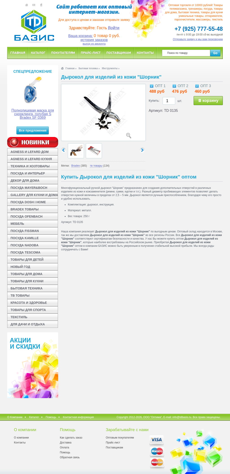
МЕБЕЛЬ (17, 223)
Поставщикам (118, 53)
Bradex (75, 165)
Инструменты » (110, 68)
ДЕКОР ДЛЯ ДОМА (25, 180)
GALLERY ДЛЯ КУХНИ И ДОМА (34, 195)
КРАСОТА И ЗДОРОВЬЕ (29, 302)
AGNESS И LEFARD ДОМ (30, 152)
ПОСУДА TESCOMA (25, 252)
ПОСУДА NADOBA (24, 245)
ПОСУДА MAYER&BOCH (29, 188)
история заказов (94, 40)
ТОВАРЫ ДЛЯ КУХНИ (27, 281)
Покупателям (63, 53)
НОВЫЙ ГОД (20, 267)
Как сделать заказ (71, 437)
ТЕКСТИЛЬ (19, 317)
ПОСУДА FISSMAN (25, 231)
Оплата (64, 447)
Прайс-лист (91, 53)
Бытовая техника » (89, 68)
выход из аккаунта (94, 43)
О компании (21, 437)
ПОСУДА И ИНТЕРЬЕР (28, 173)
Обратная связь (70, 457)
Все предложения (32, 130)
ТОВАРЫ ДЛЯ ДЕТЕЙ (27, 259)
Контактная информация (78, 417)
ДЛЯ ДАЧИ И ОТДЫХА (28, 324)
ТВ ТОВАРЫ (20, 295)
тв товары (96, 165)
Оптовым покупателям (120, 437)
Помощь (51, 417)
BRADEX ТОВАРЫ (25, 209)
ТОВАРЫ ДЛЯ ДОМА (26, 274)
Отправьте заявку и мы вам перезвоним (198, 39)
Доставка (65, 442)
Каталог (38, 53)
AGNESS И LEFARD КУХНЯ (31, 159)
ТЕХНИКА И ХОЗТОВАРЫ (30, 166)
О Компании (14, 417)
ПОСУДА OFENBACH (26, 216)
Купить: (154, 100)
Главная (17, 53)
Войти (113, 28)
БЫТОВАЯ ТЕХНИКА (26, 288)
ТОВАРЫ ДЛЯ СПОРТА (28, 310)
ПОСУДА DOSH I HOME (28, 202)
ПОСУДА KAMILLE (25, 238)
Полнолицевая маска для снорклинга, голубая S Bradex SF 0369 (32, 113)
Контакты (145, 53)
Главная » (70, 68)
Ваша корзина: (80, 36)
